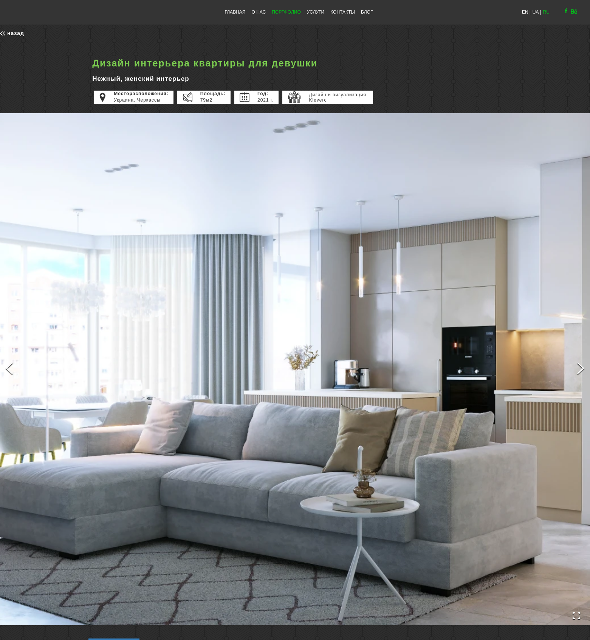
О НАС (258, 12)
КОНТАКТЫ (342, 12)
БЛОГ (367, 12)
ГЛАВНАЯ (235, 12)
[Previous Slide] (9, 369)
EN (525, 12)
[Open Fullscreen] (576, 615)
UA (536, 12)
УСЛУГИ (316, 12)
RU (546, 12)
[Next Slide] (580, 369)
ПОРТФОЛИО (286, 12)
